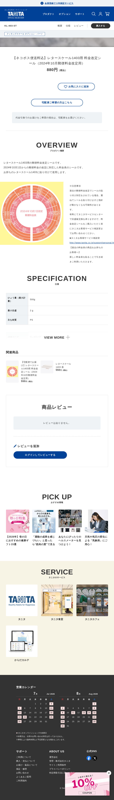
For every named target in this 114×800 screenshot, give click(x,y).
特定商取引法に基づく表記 (62, 773)
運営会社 (53, 757)
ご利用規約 (21, 780)
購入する (100, 26)
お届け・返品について (26, 765)
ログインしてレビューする (40, 455)
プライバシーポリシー (60, 769)
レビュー (79, 25)
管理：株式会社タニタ (60, 761)
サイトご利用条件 (57, 765)
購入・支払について (25, 761)
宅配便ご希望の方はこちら (57, 102)
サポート (80, 14)
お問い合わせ (22, 773)
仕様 (68, 25)
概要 (60, 25)
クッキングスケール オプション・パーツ (25, 34)
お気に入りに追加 (76, 86)
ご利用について (23, 757)
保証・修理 (21, 769)
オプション (65, 14)
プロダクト (48, 14)
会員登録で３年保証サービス (59, 3)
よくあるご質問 (23, 777)
